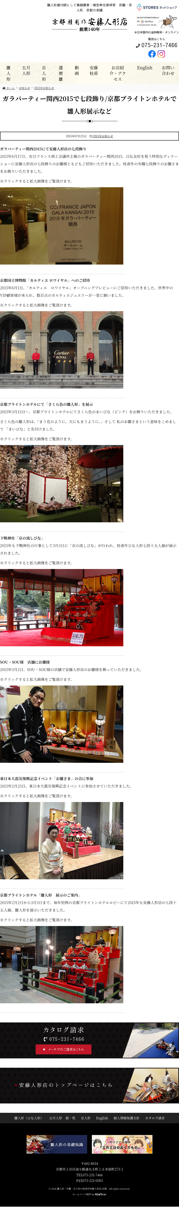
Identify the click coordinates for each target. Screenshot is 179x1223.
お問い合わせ (168, 70)
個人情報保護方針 (127, 1118)
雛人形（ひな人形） (29, 1118)
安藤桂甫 (94, 70)
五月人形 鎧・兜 (62, 1118)
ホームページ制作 (81, 1194)
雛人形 (8, 73)
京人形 (44, 73)
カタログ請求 (155, 1118)
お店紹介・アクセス (117, 73)
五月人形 (26, 70)
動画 (77, 70)
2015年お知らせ (103, 136)
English (144, 67)
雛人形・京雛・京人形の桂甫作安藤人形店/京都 (82, 1188)
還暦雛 (61, 73)
